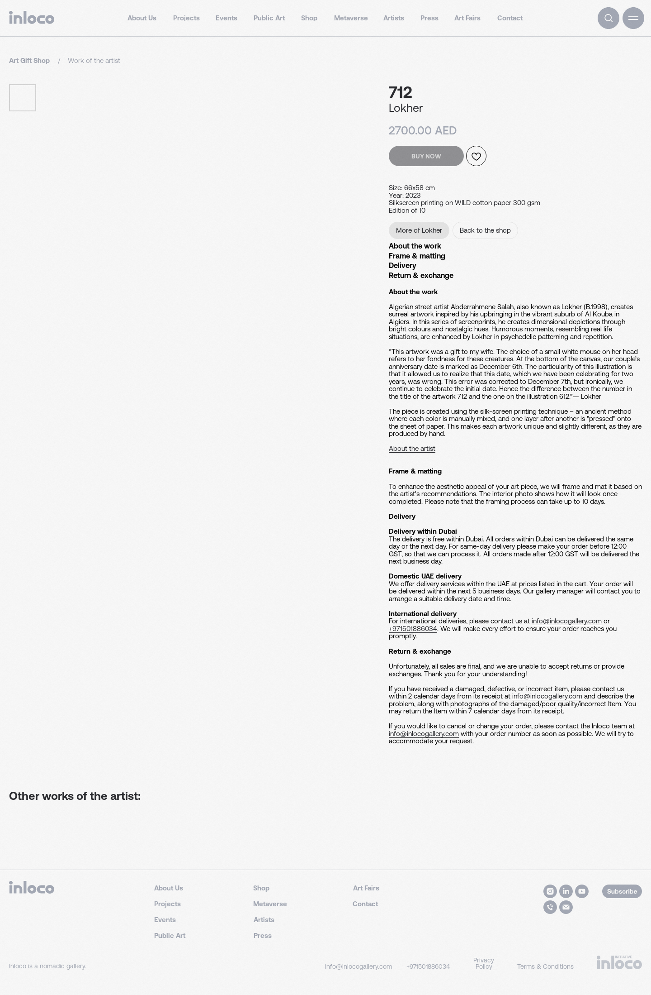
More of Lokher (419, 230)
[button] (633, 18)
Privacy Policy (483, 979)
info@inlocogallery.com (178, 690)
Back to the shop (485, 230)
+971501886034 (247, 690)
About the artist (23, 555)
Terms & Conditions (545, 982)
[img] (608, 18)
